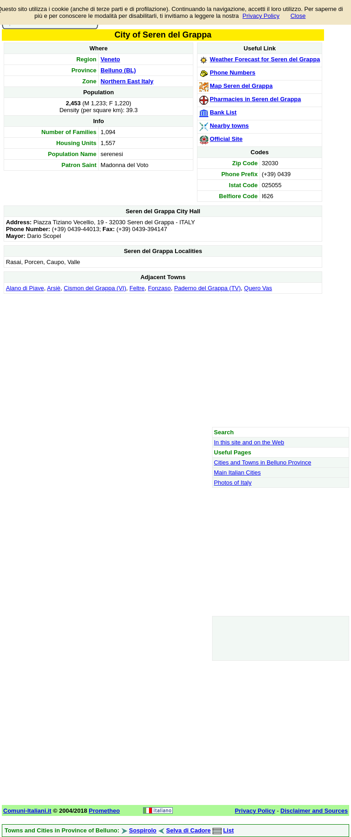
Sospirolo (142, 830)
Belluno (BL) (118, 70)
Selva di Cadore (188, 830)
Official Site (226, 138)
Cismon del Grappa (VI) (95, 288)
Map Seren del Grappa (241, 85)
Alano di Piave (25, 288)
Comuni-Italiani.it (27, 810)
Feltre (136, 288)
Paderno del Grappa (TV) (207, 288)
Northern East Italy (127, 81)
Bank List (223, 112)
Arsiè (54, 288)
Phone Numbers (232, 72)
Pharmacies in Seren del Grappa (255, 99)
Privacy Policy (261, 15)
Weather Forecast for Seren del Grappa (265, 59)
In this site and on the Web (249, 442)
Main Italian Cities (237, 472)
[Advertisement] (163, 360)
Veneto (110, 59)
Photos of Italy (232, 482)
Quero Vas (258, 288)
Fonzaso (159, 288)
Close (297, 15)
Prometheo (104, 810)
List (228, 830)
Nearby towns (229, 125)
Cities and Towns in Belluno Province (262, 462)
